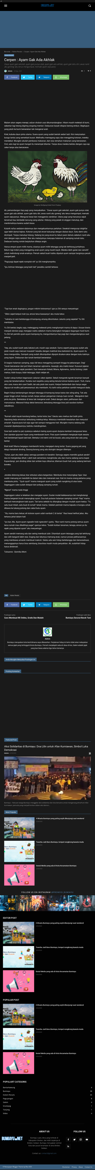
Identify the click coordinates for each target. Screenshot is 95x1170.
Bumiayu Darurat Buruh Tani (78, 618)
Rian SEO (29, 1167)
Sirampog (7, 1106)
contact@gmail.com (48, 1153)
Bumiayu (6, 1091)
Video (5, 1113)
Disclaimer (66, 1167)
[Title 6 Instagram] (87, 903)
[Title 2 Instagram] (24, 903)
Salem (5, 1102)
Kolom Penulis (9, 55)
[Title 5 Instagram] (71, 903)
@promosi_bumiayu (62, 892)
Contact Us (88, 1167)
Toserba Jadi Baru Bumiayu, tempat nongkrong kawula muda (60, 842)
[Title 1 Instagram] (8, 903)
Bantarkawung (9, 1087)
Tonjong (6, 1109)
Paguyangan (8, 1098)
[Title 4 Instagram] (55, 903)
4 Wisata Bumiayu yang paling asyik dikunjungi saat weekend (60, 818)
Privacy (74, 1167)
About (81, 1167)
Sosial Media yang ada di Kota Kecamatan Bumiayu (56, 866)
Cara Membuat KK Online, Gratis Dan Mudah (24, 618)
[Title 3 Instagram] (40, 903)
